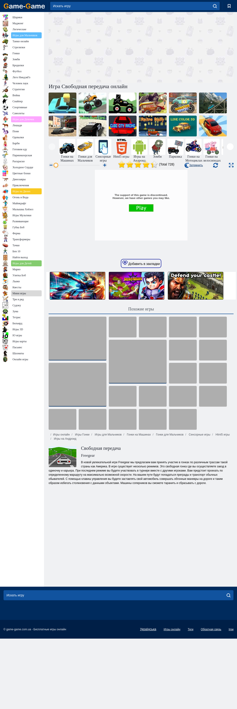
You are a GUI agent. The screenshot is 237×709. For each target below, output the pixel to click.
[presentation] (52, 146)
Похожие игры (141, 379)
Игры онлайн (61, 505)
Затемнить (193, 165)
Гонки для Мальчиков (169, 505)
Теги (190, 699)
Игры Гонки (82, 505)
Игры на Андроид (64, 509)
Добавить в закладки (141, 333)
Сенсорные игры (199, 505)
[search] (215, 6)
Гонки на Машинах (138, 505)
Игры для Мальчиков (108, 505)
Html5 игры (222, 505)
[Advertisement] (95, 47)
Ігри (231, 699)
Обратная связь (211, 699)
